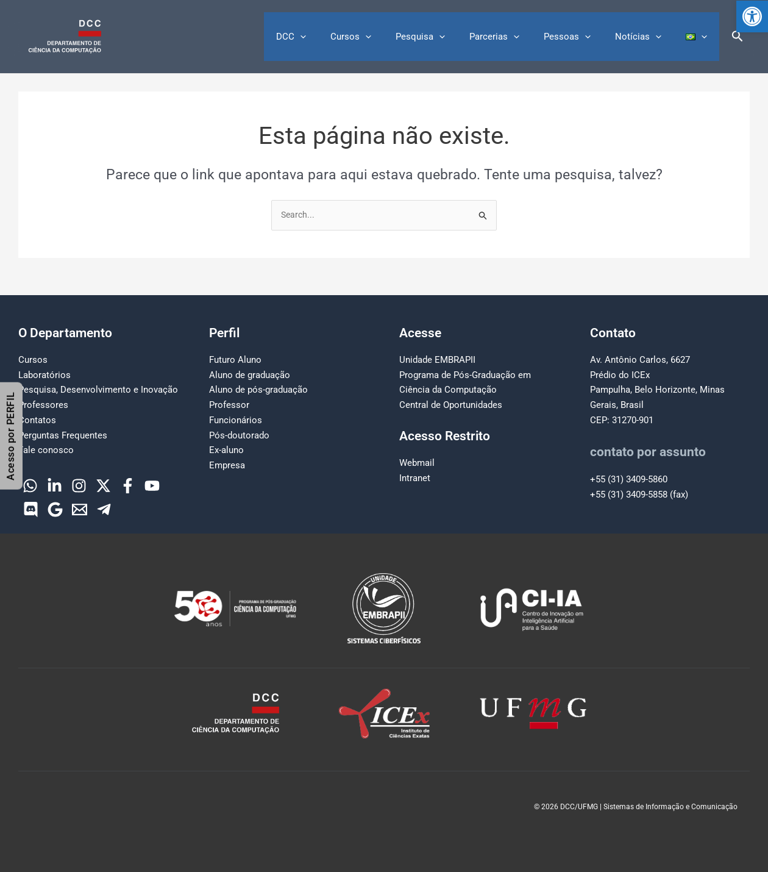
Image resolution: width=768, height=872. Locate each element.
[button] (752, 16)
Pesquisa (447, 36)
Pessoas (582, 36)
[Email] (79, 509)
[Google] (55, 509)
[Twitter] (103, 486)
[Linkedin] (54, 486)
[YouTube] (152, 486)
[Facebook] (128, 486)
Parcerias (516, 36)
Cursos (384, 36)
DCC (331, 36)
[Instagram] (79, 486)
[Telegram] (104, 509)
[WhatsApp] (30, 486)
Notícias (647, 36)
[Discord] (31, 509)
